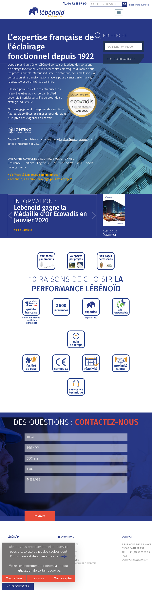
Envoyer (39, 516)
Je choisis (39, 578)
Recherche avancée (139, 5)
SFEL (36, 143)
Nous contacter (18, 586)
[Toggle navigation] (119, 12)
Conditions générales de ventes (77, 563)
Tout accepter (63, 578)
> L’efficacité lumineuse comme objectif (34, 175)
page (63, 556)
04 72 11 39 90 (74, 4)
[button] (10, 215)
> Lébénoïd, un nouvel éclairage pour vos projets (40, 179)
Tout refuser (14, 578)
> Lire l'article (23, 230)
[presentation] (55, 503)
